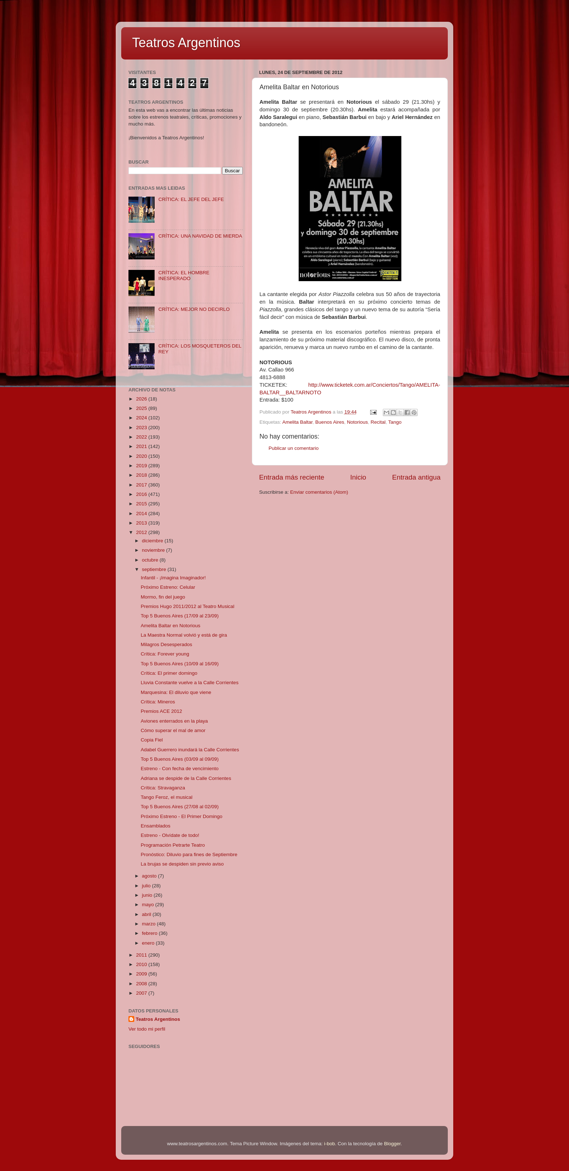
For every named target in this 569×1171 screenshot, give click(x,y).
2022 (142, 437)
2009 (142, 974)
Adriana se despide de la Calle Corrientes (186, 778)
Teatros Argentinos (186, 42)
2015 (142, 503)
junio (147, 895)
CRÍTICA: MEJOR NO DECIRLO (194, 309)
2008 (142, 983)
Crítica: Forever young (165, 654)
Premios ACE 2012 (161, 711)
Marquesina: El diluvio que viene (176, 692)
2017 (142, 485)
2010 (142, 964)
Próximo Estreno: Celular (168, 587)
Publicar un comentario (294, 448)
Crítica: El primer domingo (169, 673)
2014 (142, 513)
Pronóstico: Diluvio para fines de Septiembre (189, 854)
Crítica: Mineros (158, 701)
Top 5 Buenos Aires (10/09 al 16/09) (180, 663)
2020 (142, 456)
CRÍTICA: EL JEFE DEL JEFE (191, 199)
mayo (148, 904)
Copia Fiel (152, 740)
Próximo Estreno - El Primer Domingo (181, 816)
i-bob (329, 1143)
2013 (142, 523)
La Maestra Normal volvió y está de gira (184, 635)
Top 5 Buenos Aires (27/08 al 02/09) (180, 806)
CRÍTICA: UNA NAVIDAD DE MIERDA (200, 236)
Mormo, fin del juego (163, 597)
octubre (151, 560)
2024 (142, 417)
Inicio (358, 477)
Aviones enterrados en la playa (174, 721)
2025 (142, 408)
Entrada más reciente (291, 477)
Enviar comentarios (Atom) (319, 492)
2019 (142, 465)
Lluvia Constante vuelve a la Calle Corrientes (189, 682)
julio (147, 885)
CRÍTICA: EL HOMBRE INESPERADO (183, 275)
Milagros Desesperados (166, 644)
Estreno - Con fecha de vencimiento (180, 768)
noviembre (154, 550)
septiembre (155, 569)
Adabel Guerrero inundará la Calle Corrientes (190, 749)
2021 (142, 446)
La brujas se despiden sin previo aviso (182, 864)
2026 (142, 399)
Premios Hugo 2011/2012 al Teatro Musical (187, 606)
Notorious (357, 422)
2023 (142, 427)
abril (147, 914)
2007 (142, 993)
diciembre (153, 540)
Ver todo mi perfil (146, 1029)
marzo (149, 923)
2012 (142, 532)
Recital (378, 422)
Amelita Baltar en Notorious (170, 625)
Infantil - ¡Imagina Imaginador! (173, 577)
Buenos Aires (329, 422)
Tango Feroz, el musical (167, 797)
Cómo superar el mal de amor (173, 730)
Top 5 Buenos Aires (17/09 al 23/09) (180, 616)
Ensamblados (156, 826)
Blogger (392, 1143)
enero (149, 943)
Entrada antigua (416, 477)
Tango (395, 422)
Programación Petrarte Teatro (173, 845)
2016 (142, 494)
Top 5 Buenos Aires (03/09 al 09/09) (180, 759)
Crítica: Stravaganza (163, 787)
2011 (142, 955)
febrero (150, 933)
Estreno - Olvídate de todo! (170, 835)
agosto (150, 876)
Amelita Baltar (297, 422)
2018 (142, 475)
